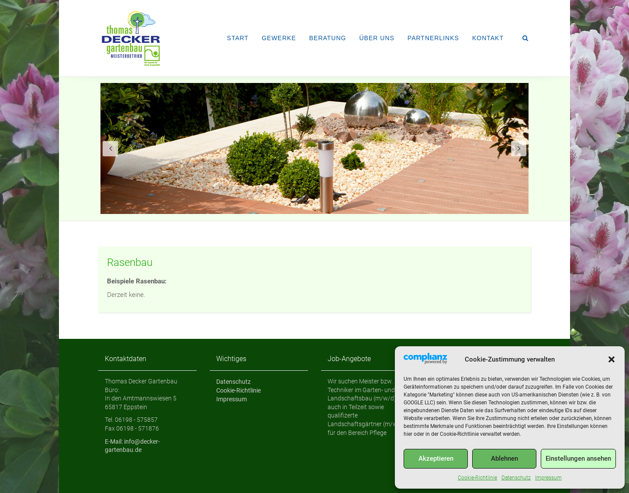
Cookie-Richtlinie (477, 478)
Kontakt (488, 37)
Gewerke (279, 37)
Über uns (376, 37)
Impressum (548, 478)
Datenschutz (516, 478)
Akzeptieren (435, 458)
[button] (611, 359)
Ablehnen (504, 458)
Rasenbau (129, 262)
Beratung (327, 37)
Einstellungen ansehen (578, 458)
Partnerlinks (433, 37)
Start (238, 37)
